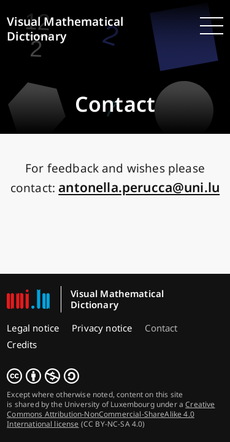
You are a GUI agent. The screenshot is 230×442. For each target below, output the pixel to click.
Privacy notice (102, 328)
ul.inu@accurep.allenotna (139, 187)
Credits (22, 344)
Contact (161, 328)
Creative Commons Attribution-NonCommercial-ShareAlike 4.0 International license (111, 414)
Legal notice (33, 328)
